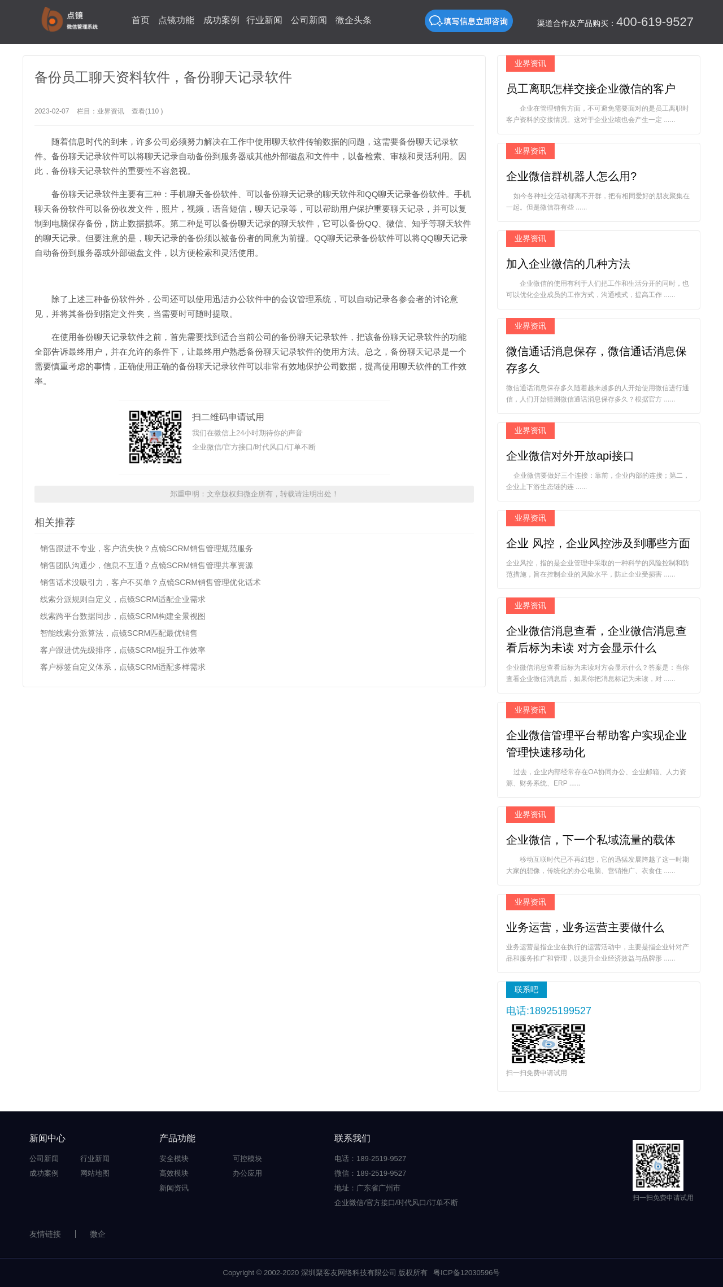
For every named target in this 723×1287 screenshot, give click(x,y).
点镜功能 (176, 20)
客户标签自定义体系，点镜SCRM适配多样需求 (123, 666)
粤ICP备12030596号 (466, 1272)
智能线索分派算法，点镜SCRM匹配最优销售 (119, 633)
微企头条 (354, 20)
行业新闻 (264, 20)
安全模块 (174, 1158)
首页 (141, 20)
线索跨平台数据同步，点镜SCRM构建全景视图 (123, 616)
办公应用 (247, 1173)
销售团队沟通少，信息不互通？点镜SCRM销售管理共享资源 (146, 565)
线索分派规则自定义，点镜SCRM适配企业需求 (123, 599)
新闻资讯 (174, 1188)
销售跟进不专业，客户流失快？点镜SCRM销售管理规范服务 (146, 548)
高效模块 (174, 1173)
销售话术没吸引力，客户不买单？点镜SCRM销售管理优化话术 (150, 582)
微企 (98, 1233)
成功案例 (221, 20)
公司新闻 (309, 20)
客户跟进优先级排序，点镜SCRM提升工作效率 (123, 650)
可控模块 (247, 1158)
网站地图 (95, 1173)
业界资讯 (110, 111)
